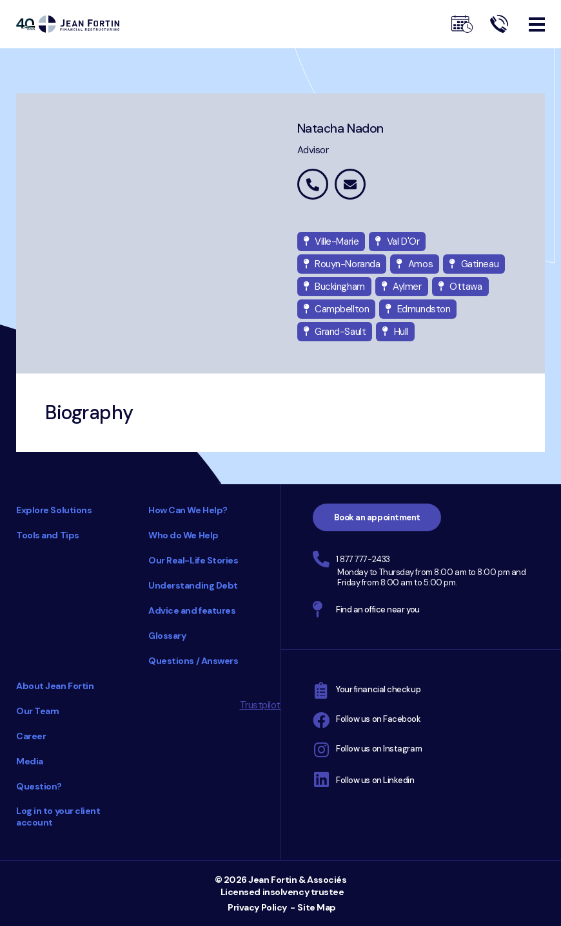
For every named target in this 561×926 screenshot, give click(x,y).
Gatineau (473, 264)
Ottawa (460, 286)
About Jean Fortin (55, 686)
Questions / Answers (193, 660)
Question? (39, 786)
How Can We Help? (188, 510)
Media (29, 761)
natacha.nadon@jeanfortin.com (350, 184)
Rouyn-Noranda (342, 264)
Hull (395, 331)
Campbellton (336, 309)
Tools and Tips (47, 535)
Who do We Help (183, 535)
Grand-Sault (335, 331)
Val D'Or (397, 241)
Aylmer (402, 286)
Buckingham (334, 286)
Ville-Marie (331, 241)
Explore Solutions (54, 510)
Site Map (316, 907)
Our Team (37, 711)
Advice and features (191, 610)
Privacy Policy (257, 907)
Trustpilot (260, 705)
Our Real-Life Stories (193, 560)
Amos (415, 264)
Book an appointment (377, 517)
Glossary (167, 635)
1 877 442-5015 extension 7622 (312, 184)
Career (31, 736)
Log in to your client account (58, 816)
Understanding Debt (193, 585)
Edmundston (418, 309)
